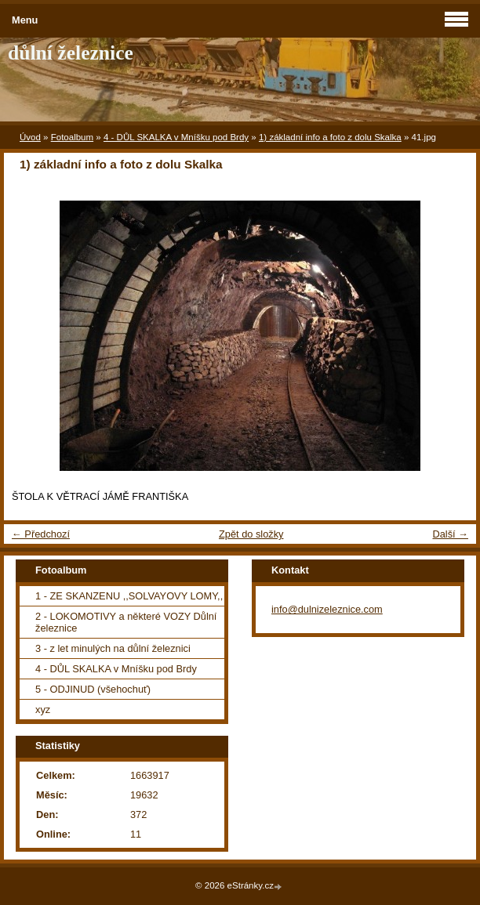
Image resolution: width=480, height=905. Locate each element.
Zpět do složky (251, 534)
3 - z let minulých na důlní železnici (113, 648)
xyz (42, 709)
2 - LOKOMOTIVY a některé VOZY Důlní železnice (125, 622)
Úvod (30, 137)
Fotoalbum (72, 137)
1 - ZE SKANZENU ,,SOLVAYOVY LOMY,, (129, 596)
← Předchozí (41, 534)
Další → (450, 534)
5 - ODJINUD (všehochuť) (93, 689)
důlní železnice (70, 53)
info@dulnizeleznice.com (327, 609)
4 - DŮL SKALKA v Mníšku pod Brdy (176, 137)
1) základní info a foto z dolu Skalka (330, 137)
